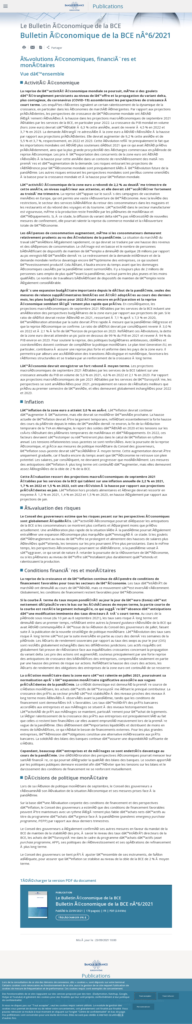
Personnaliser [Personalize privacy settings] (143, 1007)
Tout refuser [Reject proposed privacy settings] (168, 996)
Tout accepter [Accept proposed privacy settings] (145, 996)
